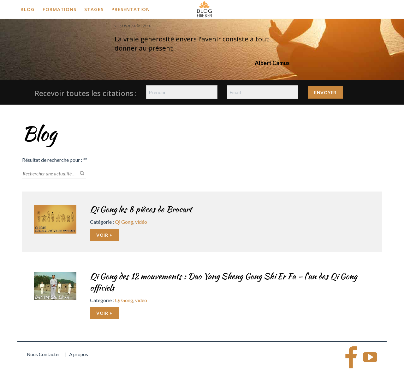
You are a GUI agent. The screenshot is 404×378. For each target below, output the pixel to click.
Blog (28, 9)
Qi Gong (124, 222)
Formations (59, 9)
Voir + (104, 235)
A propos (78, 354)
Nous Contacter (43, 354)
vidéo (141, 222)
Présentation (130, 9)
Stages (94, 9)
